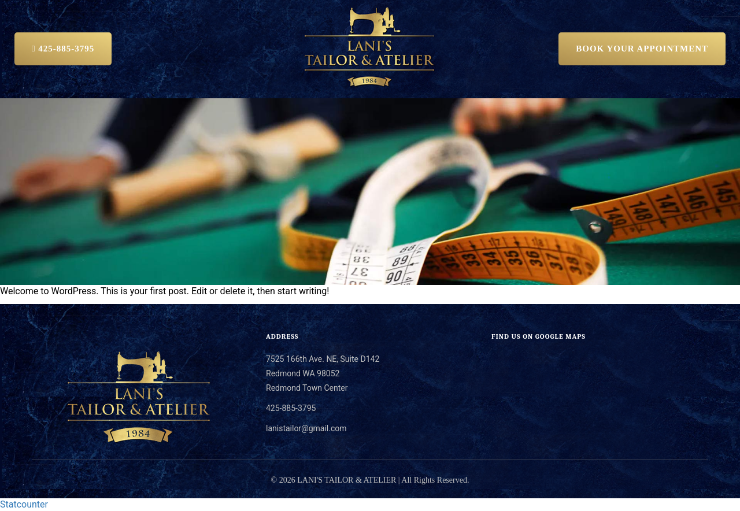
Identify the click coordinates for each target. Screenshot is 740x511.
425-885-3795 (63, 48)
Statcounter (24, 504)
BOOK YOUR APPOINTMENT (642, 48)
